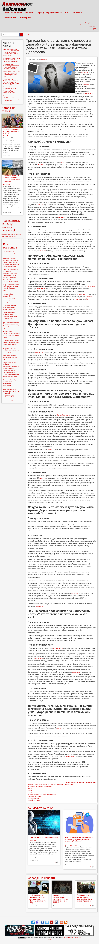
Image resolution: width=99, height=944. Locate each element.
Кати (87, 299)
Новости (30, 35)
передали (61, 217)
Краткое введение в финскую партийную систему (11, 131)
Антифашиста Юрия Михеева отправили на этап (10, 357)
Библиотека (10, 17)
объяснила (39, 352)
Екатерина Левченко (34, 796)
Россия (30, 788)
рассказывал (69, 756)
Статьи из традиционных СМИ (43, 784)
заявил (59, 728)
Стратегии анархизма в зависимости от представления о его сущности (11, 178)
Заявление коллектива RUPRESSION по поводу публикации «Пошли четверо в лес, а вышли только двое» (11, 52)
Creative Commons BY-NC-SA (72, 937)
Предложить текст (13, 13)
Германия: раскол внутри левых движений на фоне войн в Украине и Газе (84, 899)
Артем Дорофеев (33, 798)
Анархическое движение (35, 786)
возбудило (82, 294)
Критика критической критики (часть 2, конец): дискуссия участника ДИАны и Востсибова (79, 840)
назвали (50, 450)
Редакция (44, 59)
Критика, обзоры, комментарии (63, 784)
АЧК (67, 13)
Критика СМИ (48, 786)
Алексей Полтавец (34, 800)
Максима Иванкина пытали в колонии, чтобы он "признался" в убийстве (11, 59)
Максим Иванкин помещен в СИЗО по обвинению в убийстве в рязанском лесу (11, 74)
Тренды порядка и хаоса (50, 13)
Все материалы (10, 246)
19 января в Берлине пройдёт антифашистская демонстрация (11, 350)
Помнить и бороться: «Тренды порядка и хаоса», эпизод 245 (9, 307)
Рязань (30, 792)
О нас (49, 939)
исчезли (42, 478)
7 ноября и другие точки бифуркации (43, 837)
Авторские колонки (40, 807)
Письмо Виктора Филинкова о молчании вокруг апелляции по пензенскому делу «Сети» (11, 81)
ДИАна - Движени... (71, 845)
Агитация (77, 13)
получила (84, 72)
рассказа (89, 296)
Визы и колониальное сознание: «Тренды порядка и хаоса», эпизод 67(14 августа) (11, 98)
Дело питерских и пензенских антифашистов (42, 794)
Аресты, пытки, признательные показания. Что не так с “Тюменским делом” (60, 899)
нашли (77, 299)
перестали (39, 658)
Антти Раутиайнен (9, 136)
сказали (40, 205)
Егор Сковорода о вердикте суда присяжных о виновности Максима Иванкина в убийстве (11, 66)
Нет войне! (30, 13)
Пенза (30, 790)
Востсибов (32, 840)
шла (62, 162)
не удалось (39, 606)
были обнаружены (63, 415)
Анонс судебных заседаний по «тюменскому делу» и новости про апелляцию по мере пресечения (11, 298)
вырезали (74, 593)
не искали (91, 286)
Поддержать (26, 17)
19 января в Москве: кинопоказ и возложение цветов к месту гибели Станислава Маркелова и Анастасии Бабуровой (11, 262)
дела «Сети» (88, 93)
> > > (12, 400)
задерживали (77, 672)
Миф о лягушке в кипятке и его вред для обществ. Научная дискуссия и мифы (37, 899)
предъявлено (58, 648)
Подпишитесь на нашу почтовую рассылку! (10, 225)
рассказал (86, 84)
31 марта (42, 251)
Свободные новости (41, 877)
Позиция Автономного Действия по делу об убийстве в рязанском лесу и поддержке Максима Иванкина (10, 90)
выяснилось (40, 289)
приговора (41, 165)
